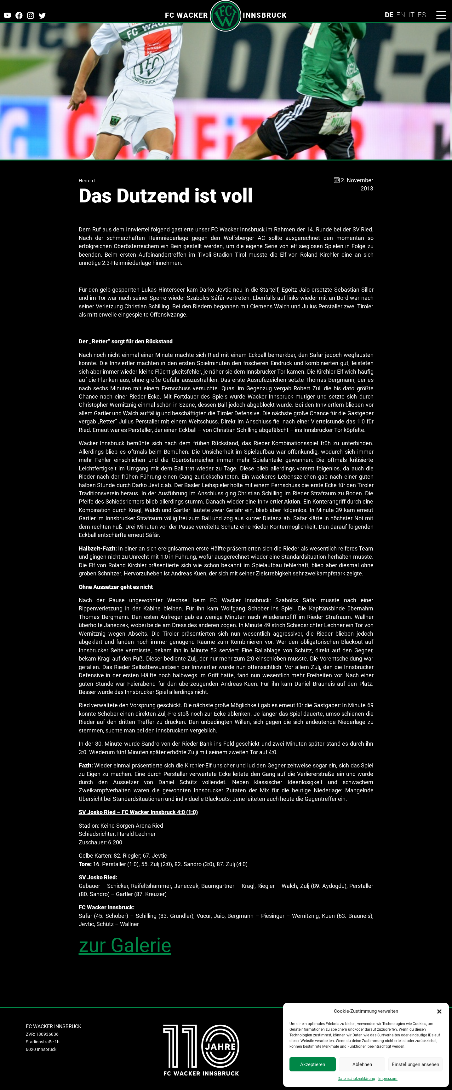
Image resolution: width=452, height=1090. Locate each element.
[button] (439, 1011)
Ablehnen (362, 1064)
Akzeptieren (312, 1064)
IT (412, 15)
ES (422, 15)
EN (400, 15)
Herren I (87, 181)
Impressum (388, 1078)
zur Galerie (125, 945)
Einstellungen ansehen (415, 1064)
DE (389, 15)
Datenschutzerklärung (356, 1078)
